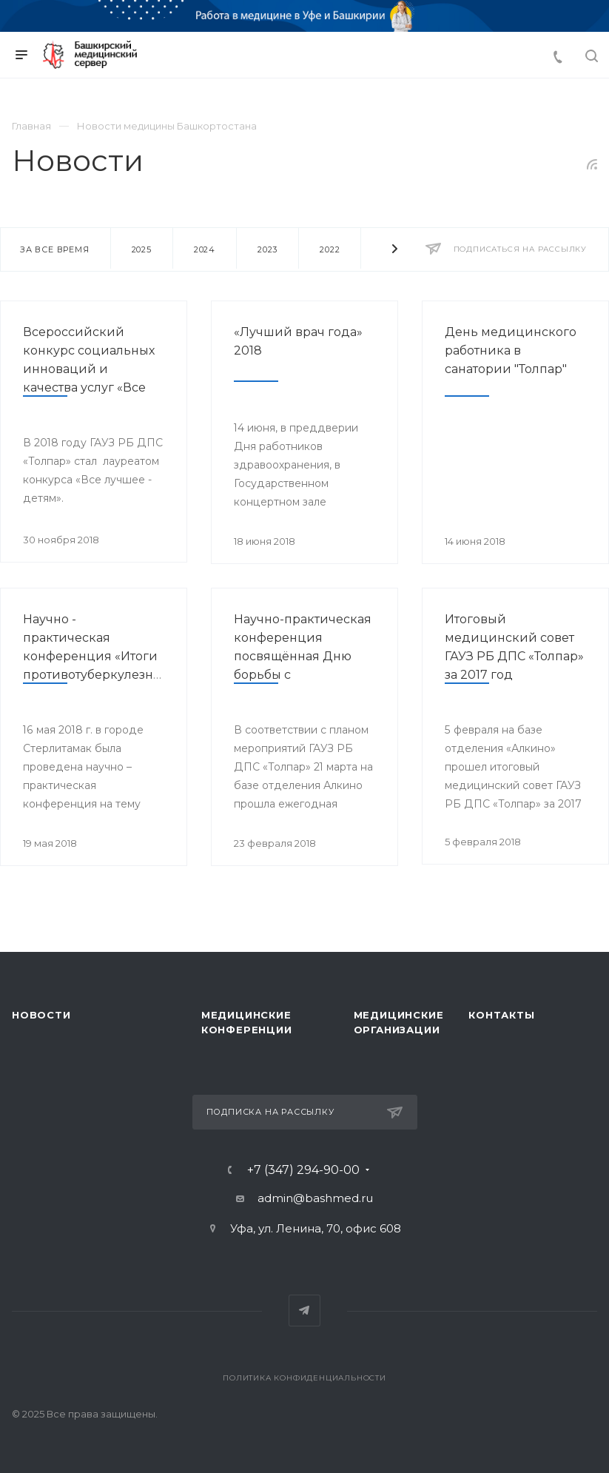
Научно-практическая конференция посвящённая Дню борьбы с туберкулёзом (302, 656)
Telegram (304, 1310)
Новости (41, 1015)
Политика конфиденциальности (304, 1378)
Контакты (501, 1015)
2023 (267, 249)
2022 (330, 249)
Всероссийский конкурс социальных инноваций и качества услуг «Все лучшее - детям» (89, 369)
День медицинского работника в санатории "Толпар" (510, 350)
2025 (142, 249)
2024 (204, 249)
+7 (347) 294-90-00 (303, 1170)
